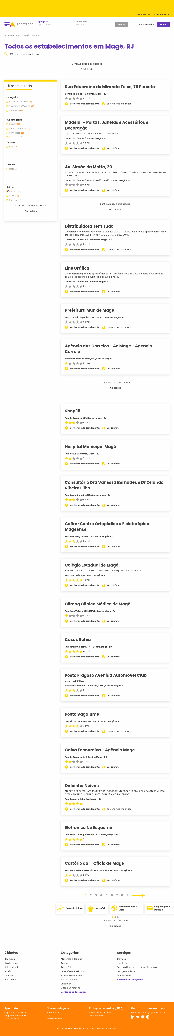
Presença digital (54, 1018)
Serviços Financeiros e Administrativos (137, 967)
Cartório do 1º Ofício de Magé (97, 863)
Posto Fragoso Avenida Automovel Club (108, 675)
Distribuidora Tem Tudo (91, 226)
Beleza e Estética (69, 979)
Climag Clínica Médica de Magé (100, 604)
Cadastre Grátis (146, 24)
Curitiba (9, 975)
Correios (121, 958)
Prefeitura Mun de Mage (92, 310)
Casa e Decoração (70, 987)
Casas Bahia (80, 639)
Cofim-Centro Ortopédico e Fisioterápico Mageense (109, 526)
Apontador (9, 35)
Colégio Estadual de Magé (94, 565)
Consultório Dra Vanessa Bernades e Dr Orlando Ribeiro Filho (116, 485)
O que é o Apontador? (15, 1012)
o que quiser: (43, 21)
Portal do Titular (96, 1015)
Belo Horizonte (12, 967)
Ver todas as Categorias (74, 991)
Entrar (163, 24)
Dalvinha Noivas (84, 786)
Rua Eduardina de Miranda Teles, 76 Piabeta (112, 87)
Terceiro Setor (124, 975)
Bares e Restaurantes (72, 975)
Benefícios (66, 983)
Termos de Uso (11, 1018)
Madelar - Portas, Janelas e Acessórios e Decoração (109, 125)
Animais (65, 963)
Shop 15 (75, 411)
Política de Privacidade (100, 1012)
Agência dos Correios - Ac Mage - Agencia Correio (111, 348)
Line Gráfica (79, 268)
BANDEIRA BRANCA (76, 680)
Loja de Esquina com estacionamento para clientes (94, 133)
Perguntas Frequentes (15, 1015)
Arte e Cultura (68, 967)
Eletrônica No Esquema (91, 827)
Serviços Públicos (126, 971)
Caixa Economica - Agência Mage (102, 750)
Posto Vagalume (84, 714)
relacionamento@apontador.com (148, 1012)
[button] (114, 917)
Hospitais (122, 963)
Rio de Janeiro (12, 963)
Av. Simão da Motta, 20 (90, 167)
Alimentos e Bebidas (71, 958)
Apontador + (53, 1012)
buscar (121, 24)
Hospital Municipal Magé (93, 447)
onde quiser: (82, 21)
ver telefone (115, 148)
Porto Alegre (11, 979)
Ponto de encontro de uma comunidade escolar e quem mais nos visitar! (105, 570)
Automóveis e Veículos (72, 971)
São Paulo (10, 958)
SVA (48, 1015)
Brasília (8, 971)
